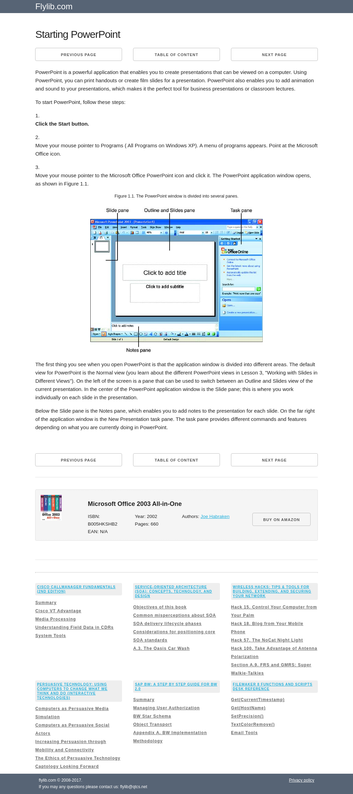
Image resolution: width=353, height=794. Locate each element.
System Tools (50, 635)
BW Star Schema (152, 716)
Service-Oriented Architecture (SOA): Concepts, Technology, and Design (173, 591)
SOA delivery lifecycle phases (167, 623)
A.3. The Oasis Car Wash (161, 648)
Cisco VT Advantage (58, 610)
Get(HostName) (248, 708)
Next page (274, 55)
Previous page (78, 55)
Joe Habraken (215, 516)
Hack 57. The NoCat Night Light (267, 640)
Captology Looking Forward (67, 766)
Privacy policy (301, 780)
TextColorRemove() (253, 724)
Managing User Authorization (166, 708)
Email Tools (244, 732)
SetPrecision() (247, 716)
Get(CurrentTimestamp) (257, 699)
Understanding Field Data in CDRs (74, 627)
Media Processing (55, 619)
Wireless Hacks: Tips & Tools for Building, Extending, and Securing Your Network (272, 591)
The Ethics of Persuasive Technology (77, 758)
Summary (46, 602)
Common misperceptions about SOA (174, 615)
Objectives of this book (159, 607)
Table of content (176, 55)
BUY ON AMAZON (281, 520)
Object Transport (152, 724)
